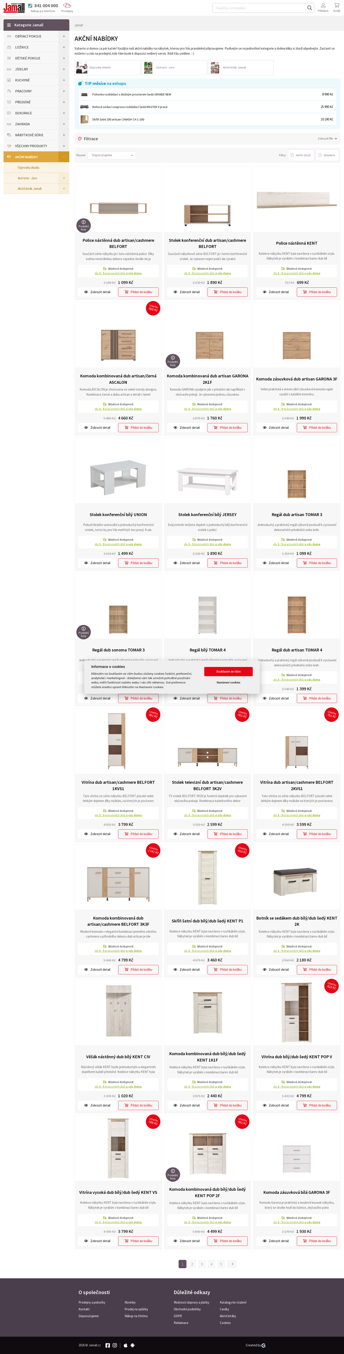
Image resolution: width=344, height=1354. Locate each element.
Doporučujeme (89, 1316)
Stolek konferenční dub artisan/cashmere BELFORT (207, 243)
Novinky (130, 1302)
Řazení (80, 155)
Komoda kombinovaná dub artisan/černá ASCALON (118, 379)
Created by (255, 1345)
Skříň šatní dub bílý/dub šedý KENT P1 (207, 921)
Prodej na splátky (136, 1309)
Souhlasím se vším (228, 671)
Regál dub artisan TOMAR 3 (297, 514)
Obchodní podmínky (187, 1309)
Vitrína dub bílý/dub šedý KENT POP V (297, 1056)
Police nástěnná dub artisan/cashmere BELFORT (118, 243)
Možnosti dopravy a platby (191, 1302)
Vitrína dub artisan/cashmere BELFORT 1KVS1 (118, 785)
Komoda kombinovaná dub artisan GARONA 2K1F (207, 379)
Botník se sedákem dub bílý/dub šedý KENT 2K (296, 921)
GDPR (178, 1316)
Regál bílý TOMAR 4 (208, 650)
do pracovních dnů (118, 273)
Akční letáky (228, 1316)
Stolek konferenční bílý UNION (118, 514)
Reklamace (181, 1323)
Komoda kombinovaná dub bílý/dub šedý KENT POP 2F (207, 1192)
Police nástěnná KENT (296, 243)
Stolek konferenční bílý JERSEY (207, 514)
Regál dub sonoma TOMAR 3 (118, 650)
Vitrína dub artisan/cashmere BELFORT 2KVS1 (296, 785)
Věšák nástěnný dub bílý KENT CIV (118, 1056)
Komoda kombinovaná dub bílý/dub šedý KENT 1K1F (207, 1057)
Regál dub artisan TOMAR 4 (297, 650)
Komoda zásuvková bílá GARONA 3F (296, 1192)
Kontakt (84, 1309)
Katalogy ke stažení (233, 1302)
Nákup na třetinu (136, 1316)
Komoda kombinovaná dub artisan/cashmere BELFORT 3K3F (118, 921)
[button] (112, 155)
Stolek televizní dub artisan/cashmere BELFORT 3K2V (207, 785)
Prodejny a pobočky (92, 1302)
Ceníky (224, 1309)
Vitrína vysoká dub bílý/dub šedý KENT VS (118, 1192)
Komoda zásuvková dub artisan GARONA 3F (296, 379)
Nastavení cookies (228, 682)
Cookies (225, 1323)
